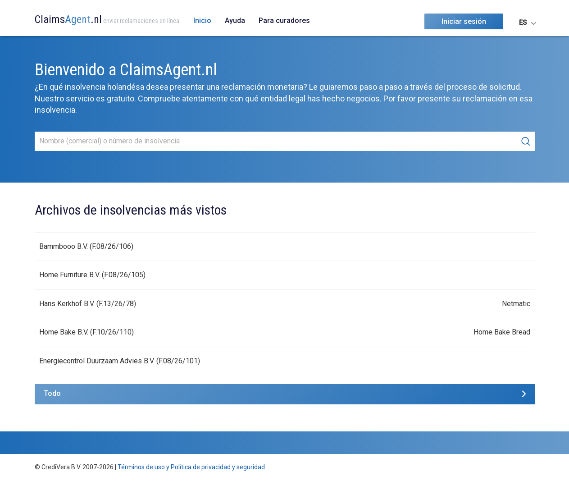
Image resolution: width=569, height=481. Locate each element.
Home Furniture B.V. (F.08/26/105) (92, 274)
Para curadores (284, 20)
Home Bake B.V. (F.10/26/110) (86, 332)
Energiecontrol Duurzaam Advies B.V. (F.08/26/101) (119, 361)
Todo (52, 393)
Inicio (202, 20)
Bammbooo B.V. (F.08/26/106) (86, 246)
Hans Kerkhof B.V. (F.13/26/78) (87, 303)
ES (523, 22)
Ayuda (235, 20)
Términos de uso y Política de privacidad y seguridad (191, 467)
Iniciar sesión (464, 21)
